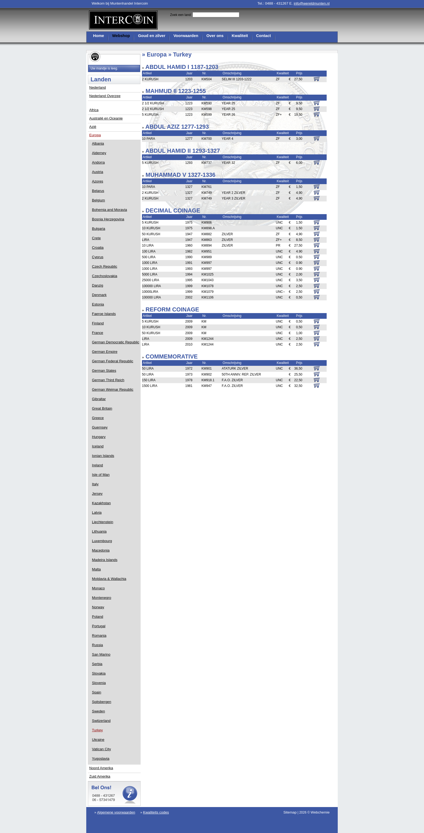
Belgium (98, 200)
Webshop (121, 36)
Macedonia (101, 550)
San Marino (101, 654)
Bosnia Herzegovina (108, 219)
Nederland (97, 87)
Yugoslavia (100, 758)
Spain (96, 692)
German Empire (104, 352)
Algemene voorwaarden (116, 812)
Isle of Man (101, 475)
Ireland (97, 465)
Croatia (98, 247)
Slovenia (99, 683)
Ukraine (98, 740)
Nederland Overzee (105, 96)
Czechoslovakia (104, 276)
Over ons (215, 36)
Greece (98, 418)
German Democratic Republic (115, 342)
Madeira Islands (104, 560)
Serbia (97, 664)
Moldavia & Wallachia (109, 579)
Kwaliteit (240, 36)
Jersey (97, 494)
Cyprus (97, 257)
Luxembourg (102, 541)
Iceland (98, 446)
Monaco (98, 588)
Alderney (99, 153)
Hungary (98, 437)
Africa (93, 110)
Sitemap (290, 812)
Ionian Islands (103, 456)
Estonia (98, 304)
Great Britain (102, 408)
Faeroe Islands (104, 314)
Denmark (99, 295)
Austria (97, 172)
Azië (92, 127)
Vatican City (101, 749)
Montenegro (101, 598)
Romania (99, 635)
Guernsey (100, 427)
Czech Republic (104, 266)
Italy (95, 484)
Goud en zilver (151, 36)
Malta (96, 569)
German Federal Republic (112, 361)
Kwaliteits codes (156, 812)
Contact (263, 36)
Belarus (98, 191)
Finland (98, 323)
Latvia (97, 512)
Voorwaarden (185, 36)
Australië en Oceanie (106, 118)
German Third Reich (108, 380)
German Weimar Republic (112, 389)
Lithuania (99, 531)
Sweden (98, 711)
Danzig (97, 285)
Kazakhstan (101, 503)
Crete (96, 238)
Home (98, 36)
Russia (97, 645)
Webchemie (320, 812)
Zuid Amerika (99, 776)
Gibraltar (99, 399)
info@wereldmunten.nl (312, 3)
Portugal (98, 626)
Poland (97, 617)
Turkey (97, 730)
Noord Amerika (101, 768)
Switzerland (101, 721)
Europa (95, 135)
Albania (98, 143)
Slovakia (98, 673)
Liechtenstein (102, 522)
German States (104, 371)
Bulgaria (98, 229)
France (97, 333)
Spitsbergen (101, 702)
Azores (97, 181)
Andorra (98, 162)
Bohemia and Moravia (109, 210)
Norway (98, 607)
